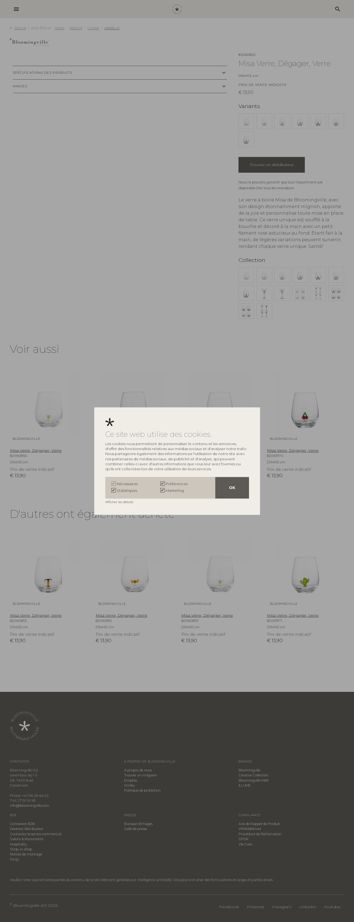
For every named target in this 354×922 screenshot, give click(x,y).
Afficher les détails (119, 502)
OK (232, 487)
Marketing (175, 490)
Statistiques (127, 490)
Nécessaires (127, 484)
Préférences (177, 484)
